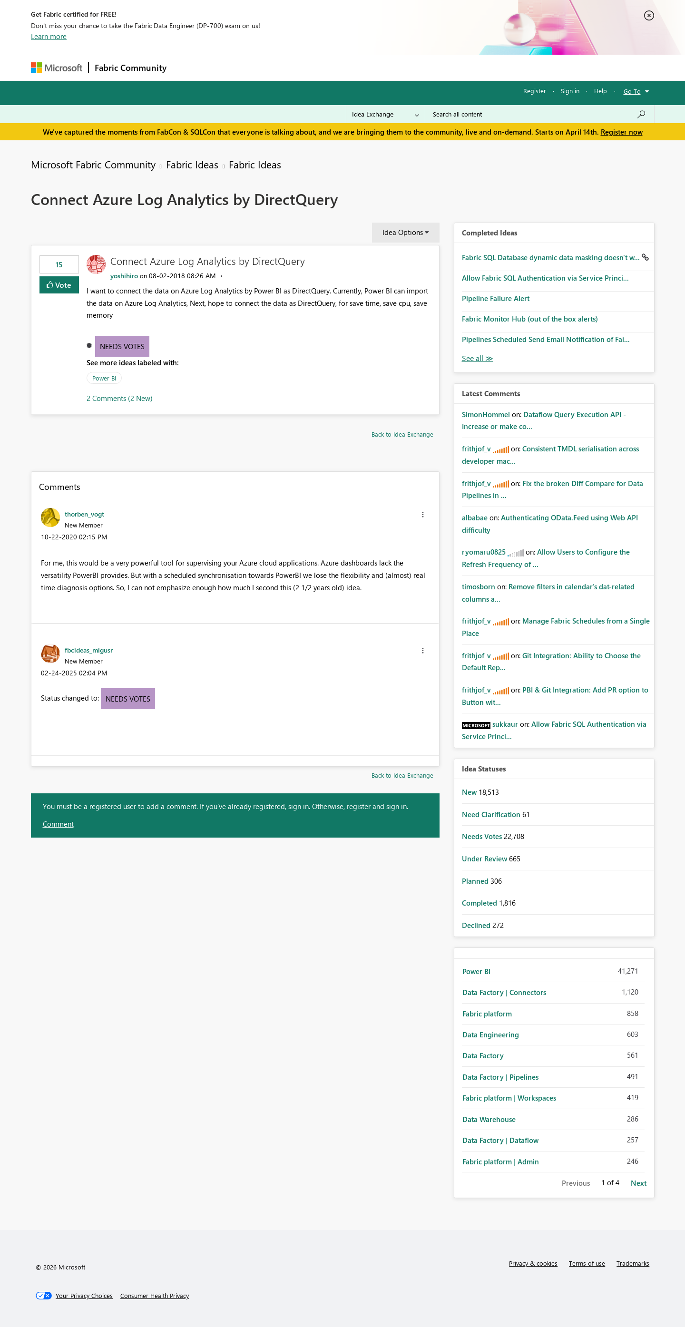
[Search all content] (540, 114)
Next (638, 1183)
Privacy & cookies (533, 1263)
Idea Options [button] (402, 232)
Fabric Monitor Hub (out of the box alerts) (530, 318)
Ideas (269, 67)
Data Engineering (490, 1034)
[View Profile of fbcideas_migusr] (89, 649)
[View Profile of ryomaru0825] (484, 551)
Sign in (570, 91)
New (470, 792)
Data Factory (483, 1055)
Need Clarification (492, 814)
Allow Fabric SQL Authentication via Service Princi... (545, 278)
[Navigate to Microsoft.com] (56, 67)
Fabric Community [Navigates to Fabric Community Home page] (130, 67)
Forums (188, 67)
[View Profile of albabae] (475, 517)
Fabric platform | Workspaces (509, 1098)
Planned (476, 881)
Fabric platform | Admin (500, 1161)
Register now (622, 132)
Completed (480, 902)
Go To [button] (632, 91)
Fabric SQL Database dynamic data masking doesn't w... (552, 257)
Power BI (104, 378)
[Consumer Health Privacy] (154, 1295)
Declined (477, 925)
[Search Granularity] (385, 114)
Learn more (49, 36)
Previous (576, 1183)
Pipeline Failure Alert (495, 298)
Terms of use (587, 1263)
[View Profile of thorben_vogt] (84, 513)
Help (600, 91)
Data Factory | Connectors (504, 992)
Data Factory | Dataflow (500, 1140)
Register (534, 91)
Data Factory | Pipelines (500, 1077)
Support (431, 67)
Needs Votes (122, 346)
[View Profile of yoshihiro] (124, 276)
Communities (311, 67)
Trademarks (632, 1263)
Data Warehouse (489, 1119)
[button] (423, 514)
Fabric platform (487, 1013)
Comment (58, 824)
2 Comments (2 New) (120, 398)
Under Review (485, 858)
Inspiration (230, 67)
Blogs (354, 67)
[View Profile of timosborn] (478, 586)
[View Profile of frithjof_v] (476, 448)
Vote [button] (62, 285)
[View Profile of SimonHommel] (486, 414)
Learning (390, 67)
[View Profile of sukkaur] (505, 724)
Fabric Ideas (192, 164)
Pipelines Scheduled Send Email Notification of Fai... (546, 339)
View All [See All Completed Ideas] (477, 358)
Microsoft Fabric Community (93, 164)
